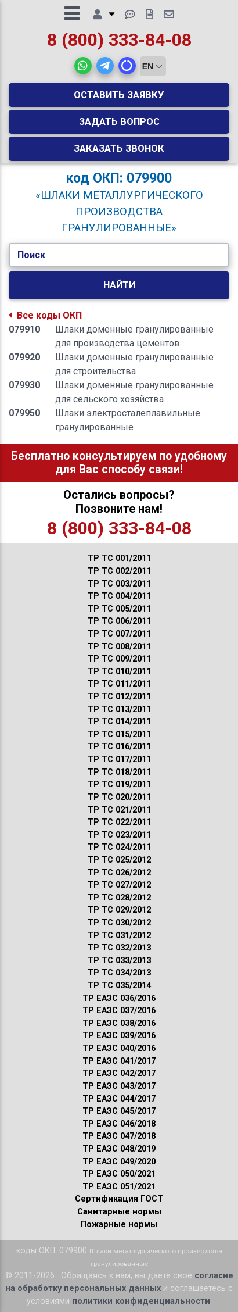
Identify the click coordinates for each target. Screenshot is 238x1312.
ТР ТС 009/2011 (119, 659)
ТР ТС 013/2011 (119, 709)
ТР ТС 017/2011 (119, 759)
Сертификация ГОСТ (119, 1199)
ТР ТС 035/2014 (119, 986)
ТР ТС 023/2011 (119, 835)
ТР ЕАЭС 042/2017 (119, 1073)
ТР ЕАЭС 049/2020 (119, 1162)
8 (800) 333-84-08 (119, 40)
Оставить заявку (119, 95)
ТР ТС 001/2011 (119, 558)
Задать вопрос (119, 121)
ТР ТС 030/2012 (119, 923)
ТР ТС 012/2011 (119, 697)
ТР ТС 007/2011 (119, 634)
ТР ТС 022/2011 (119, 822)
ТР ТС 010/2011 (119, 672)
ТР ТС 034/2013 (119, 973)
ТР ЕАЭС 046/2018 (119, 1124)
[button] (83, 65)
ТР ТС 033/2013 (119, 961)
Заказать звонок (119, 148)
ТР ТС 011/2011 (119, 684)
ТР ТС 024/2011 (119, 847)
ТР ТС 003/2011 (119, 584)
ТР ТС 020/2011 (119, 797)
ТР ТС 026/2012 (119, 873)
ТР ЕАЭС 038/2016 (119, 1023)
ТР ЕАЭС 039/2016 (119, 1036)
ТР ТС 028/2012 (119, 898)
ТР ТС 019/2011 (119, 784)
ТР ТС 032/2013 (119, 948)
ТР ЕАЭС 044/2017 (119, 1099)
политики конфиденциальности (141, 1301)
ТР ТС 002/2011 (119, 571)
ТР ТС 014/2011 (119, 722)
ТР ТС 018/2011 (119, 772)
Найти (119, 285)
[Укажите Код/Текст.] (119, 255)
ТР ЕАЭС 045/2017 (119, 1111)
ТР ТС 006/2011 (119, 621)
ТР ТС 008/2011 (119, 647)
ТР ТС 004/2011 (119, 596)
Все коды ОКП (45, 315)
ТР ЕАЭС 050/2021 (119, 1174)
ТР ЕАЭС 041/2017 (119, 1061)
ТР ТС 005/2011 (119, 609)
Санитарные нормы (119, 1212)
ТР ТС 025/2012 (119, 860)
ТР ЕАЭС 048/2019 (119, 1149)
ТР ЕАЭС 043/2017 (119, 1086)
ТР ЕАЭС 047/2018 (119, 1136)
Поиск (31, 254)
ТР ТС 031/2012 (119, 936)
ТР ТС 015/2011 (119, 734)
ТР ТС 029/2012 (119, 910)
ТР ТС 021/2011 (119, 810)
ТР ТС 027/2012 (119, 885)
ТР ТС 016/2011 (119, 747)
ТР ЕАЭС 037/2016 (119, 1011)
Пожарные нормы (119, 1224)
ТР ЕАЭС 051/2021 (119, 1187)
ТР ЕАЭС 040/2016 (119, 1048)
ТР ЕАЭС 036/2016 (119, 998)
